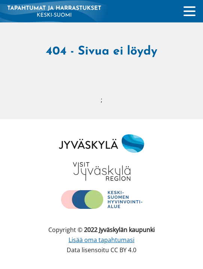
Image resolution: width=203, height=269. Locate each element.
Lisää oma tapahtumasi (101, 240)
